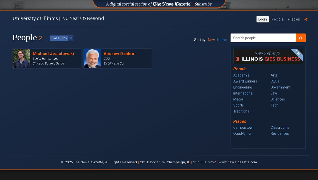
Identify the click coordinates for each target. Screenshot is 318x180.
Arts (274, 75)
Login (262, 19)
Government (280, 87)
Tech (274, 105)
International (243, 93)
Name (222, 40)
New (211, 40)
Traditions (241, 111)
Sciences (278, 99)
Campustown (244, 128)
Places (294, 19)
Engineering (242, 87)
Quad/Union (242, 134)
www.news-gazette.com (238, 162)
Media (238, 99)
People (277, 19)
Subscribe (203, 4)
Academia (241, 75)
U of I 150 (58, 18)
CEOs (275, 81)
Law (274, 93)
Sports (238, 105)
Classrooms (280, 128)
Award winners (245, 81)
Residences (280, 134)
